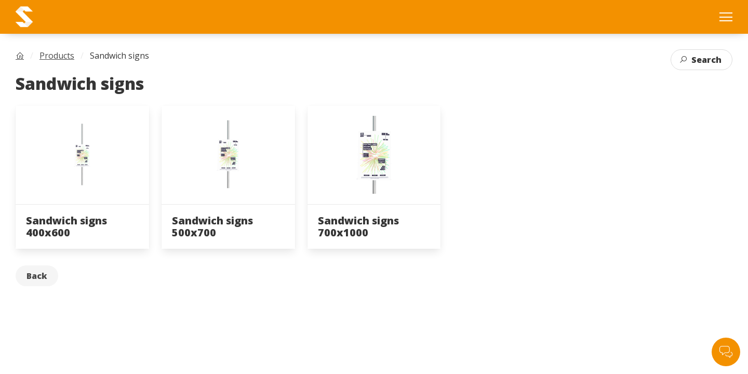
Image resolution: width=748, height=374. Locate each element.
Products (56, 55)
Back (36, 276)
